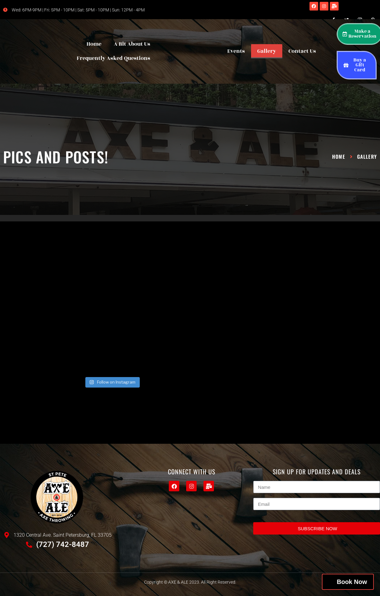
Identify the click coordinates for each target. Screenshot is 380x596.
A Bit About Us (132, 44)
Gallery (266, 51)
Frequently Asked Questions (113, 58)
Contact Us (302, 51)
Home (94, 44)
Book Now (352, 581)
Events (236, 51)
